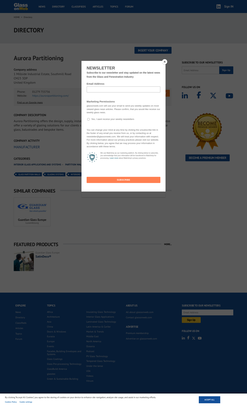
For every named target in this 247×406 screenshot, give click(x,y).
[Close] (164, 61)
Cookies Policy (11, 402)
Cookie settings (26, 402)
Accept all (209, 399)
